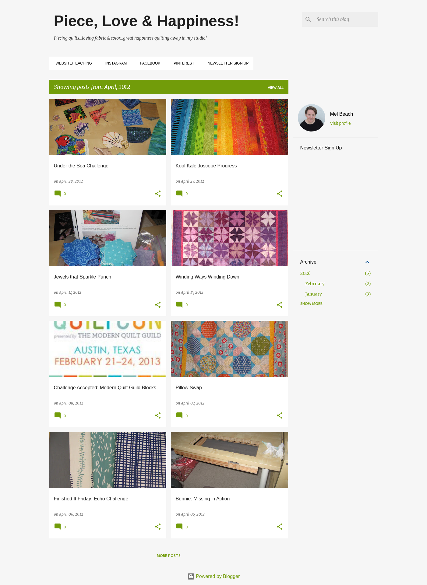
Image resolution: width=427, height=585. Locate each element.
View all (276, 87)
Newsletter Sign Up (226, 63)
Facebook (148, 63)
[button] (157, 194)
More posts (169, 556)
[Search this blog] (346, 19)
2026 (305, 273)
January (313, 294)
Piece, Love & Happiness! (146, 21)
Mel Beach (341, 114)
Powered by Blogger (213, 576)
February (315, 283)
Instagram (114, 63)
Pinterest (182, 63)
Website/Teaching (72, 63)
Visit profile (340, 123)
